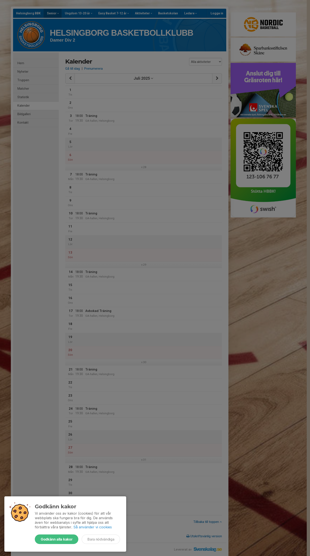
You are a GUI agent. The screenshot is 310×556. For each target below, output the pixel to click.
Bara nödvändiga (100, 539)
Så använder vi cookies (92, 527)
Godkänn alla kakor (56, 539)
